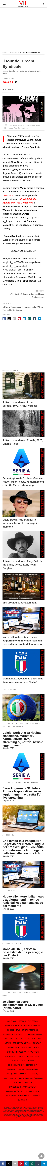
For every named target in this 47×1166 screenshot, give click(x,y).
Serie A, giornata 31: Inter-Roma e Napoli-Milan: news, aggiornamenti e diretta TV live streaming (23, 482)
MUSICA (6, 996)
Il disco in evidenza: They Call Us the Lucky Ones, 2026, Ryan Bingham (22, 564)
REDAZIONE (8, 82)
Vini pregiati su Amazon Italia (20, 602)
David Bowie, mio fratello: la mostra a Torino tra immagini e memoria (21, 523)
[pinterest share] (19, 318)
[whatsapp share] (29, 318)
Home (5, 52)
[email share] (14, 318)
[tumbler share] (34, 318)
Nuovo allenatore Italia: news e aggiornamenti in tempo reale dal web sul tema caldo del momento (22, 640)
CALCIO (14, 723)
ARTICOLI (13, 52)
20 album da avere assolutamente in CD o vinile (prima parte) (23, 1005)
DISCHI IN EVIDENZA (30, 992)
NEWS (32, 723)
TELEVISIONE (18, 727)
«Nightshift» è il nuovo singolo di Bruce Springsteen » (27, 295)
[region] (23, 27)
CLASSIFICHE (23, 723)
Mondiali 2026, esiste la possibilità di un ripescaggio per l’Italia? (23, 952)
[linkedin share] (24, 318)
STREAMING (7, 727)
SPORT (38, 723)
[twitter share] (9, 318)
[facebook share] (4, 318)
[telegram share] (39, 318)
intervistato (8, 195)
